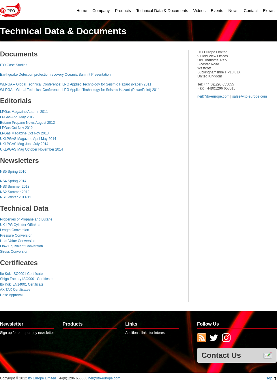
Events (217, 10)
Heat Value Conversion (17, 241)
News (234, 10)
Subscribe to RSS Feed (201, 338)
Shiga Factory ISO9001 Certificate (26, 279)
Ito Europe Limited (42, 378)
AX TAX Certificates (15, 290)
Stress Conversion (14, 252)
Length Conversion (14, 230)
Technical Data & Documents (162, 10)
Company (101, 10)
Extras (268, 10)
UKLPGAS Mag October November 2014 (31, 149)
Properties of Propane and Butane (26, 219)
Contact (251, 10)
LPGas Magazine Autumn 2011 (24, 112)
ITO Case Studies (13, 65)
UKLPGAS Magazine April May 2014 (28, 139)
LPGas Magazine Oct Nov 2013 (24, 133)
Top (269, 378)
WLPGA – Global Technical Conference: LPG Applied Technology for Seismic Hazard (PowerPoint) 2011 (80, 90)
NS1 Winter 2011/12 (15, 197)
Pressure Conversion (16, 235)
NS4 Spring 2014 (13, 181)
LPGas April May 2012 (17, 117)
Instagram (226, 338)
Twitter (213, 338)
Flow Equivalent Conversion (21, 246)
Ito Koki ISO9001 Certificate (21, 274)
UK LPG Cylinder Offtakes (20, 225)
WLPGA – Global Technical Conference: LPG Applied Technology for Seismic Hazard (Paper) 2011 (75, 84)
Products (123, 10)
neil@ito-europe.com (213, 96)
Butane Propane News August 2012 (27, 123)
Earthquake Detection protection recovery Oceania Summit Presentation (55, 75)
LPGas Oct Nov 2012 (16, 128)
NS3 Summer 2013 (14, 187)
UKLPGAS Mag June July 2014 (24, 144)
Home (81, 10)
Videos (199, 10)
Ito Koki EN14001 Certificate (22, 284)
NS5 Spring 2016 (13, 172)
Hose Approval (11, 295)
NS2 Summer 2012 (14, 192)
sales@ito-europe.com (249, 96)
